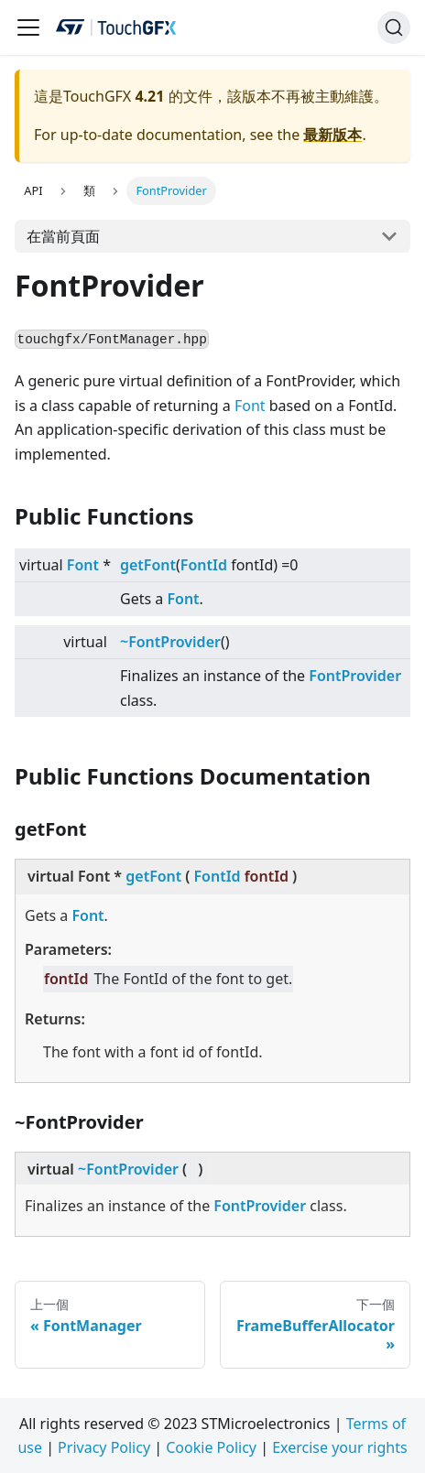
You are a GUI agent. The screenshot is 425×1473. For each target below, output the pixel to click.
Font (250, 405)
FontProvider (355, 676)
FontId (203, 565)
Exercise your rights (339, 1447)
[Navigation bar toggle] (28, 27)
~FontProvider (170, 642)
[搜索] (393, 27)
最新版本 (332, 135)
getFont (148, 565)
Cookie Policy (211, 1447)
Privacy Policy (104, 1447)
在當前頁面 (63, 236)
